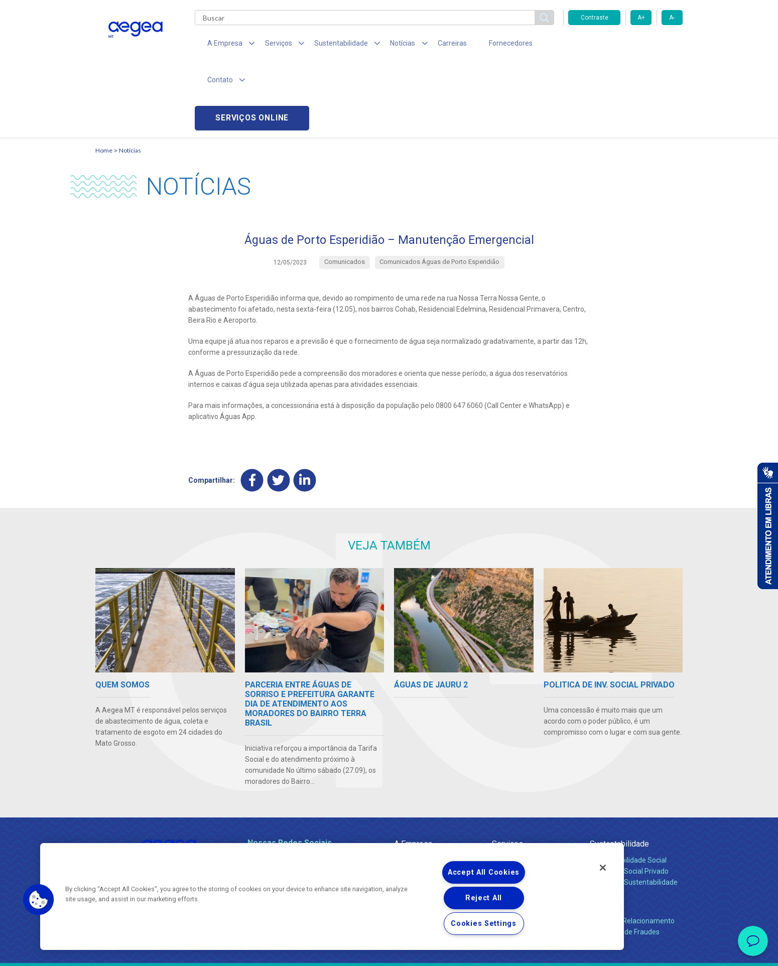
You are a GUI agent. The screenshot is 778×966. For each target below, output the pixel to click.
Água (500, 788)
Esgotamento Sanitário (528, 799)
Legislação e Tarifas (523, 810)
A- (672, 17)
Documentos (512, 832)
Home (103, 78)
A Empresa (413, 771)
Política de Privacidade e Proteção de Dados (389, 951)
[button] (39, 900)
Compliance (413, 799)
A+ (641, 17)
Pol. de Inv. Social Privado (629, 799)
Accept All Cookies (484, 872)
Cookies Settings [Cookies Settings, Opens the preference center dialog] (483, 923)
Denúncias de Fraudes (625, 860)
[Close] (603, 868)
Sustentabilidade (619, 771)
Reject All (483, 898)
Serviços (507, 771)
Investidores (413, 810)
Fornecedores (482, 45)
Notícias (130, 78)
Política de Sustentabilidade (634, 810)
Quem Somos (416, 788)
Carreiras (428, 45)
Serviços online (625, 45)
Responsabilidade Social (628, 788)
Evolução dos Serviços (527, 821)
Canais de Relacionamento (632, 849)
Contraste (594, 17)
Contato (603, 832)
